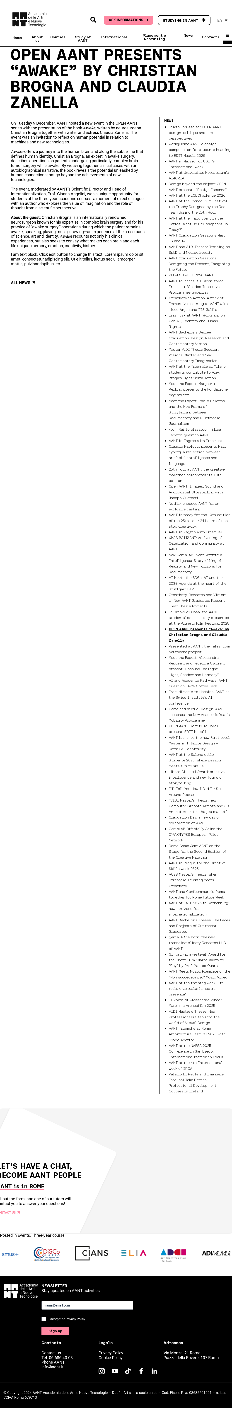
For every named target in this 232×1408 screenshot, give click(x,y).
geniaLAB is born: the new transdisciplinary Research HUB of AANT (197, 942)
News (169, 120)
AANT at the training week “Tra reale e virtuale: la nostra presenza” (196, 988)
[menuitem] (222, 20)
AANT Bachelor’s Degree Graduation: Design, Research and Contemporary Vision (199, 337)
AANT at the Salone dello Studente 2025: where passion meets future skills (195, 760)
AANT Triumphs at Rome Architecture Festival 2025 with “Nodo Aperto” (197, 1034)
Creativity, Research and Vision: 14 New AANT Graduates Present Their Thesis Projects (197, 600)
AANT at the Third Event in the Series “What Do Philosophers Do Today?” (198, 224)
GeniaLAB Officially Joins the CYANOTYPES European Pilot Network (195, 834)
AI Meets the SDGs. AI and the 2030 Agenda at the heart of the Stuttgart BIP (197, 583)
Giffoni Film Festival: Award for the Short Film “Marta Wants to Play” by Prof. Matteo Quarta (197, 960)
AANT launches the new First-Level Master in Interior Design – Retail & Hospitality (199, 743)
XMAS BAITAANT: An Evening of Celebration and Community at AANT (196, 543)
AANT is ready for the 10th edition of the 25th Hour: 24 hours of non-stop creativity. (199, 520)
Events (24, 1235)
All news (20, 282)
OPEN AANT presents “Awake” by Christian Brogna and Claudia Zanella (199, 634)
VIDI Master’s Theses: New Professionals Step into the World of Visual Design (194, 1017)
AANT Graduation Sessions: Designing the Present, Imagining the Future (199, 263)
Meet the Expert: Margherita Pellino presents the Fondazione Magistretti (198, 389)
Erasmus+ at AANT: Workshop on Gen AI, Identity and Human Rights (197, 320)
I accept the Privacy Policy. (67, 1319)
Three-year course (48, 1235)
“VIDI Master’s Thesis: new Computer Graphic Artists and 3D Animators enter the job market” (199, 806)
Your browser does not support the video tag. (116, 1171)
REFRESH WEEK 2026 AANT (191, 275)
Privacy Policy (111, 1352)
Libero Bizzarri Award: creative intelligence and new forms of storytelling (197, 777)
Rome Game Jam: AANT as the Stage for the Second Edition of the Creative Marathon (197, 851)
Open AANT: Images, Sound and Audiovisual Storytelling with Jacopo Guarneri (196, 492)
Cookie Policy (111, 1357)
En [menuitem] (219, 20)
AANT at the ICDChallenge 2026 (197, 195)
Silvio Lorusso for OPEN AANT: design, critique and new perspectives (195, 132)
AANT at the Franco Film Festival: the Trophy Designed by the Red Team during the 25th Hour (198, 206)
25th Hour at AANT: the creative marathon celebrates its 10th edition (197, 475)
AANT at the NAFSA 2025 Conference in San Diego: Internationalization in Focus (196, 1051)
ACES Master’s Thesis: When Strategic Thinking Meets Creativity (193, 880)
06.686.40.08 (61, 1357)
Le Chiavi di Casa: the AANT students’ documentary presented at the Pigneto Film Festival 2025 (199, 617)
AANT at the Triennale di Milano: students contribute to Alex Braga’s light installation (198, 372)
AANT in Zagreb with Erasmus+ (196, 441)
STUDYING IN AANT (184, 20)
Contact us (51, 1352)
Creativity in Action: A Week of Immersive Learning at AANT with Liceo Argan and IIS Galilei (198, 303)
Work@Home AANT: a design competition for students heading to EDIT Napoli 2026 (199, 149)
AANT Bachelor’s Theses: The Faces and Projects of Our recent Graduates (199, 925)
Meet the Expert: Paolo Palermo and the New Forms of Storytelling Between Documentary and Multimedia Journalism (197, 412)
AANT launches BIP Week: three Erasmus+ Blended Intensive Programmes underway (196, 286)
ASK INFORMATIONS (128, 20)
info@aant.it (52, 1367)
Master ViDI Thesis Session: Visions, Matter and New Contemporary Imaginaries (194, 355)
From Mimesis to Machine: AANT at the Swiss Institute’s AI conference (199, 697)
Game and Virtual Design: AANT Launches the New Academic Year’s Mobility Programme (199, 714)
